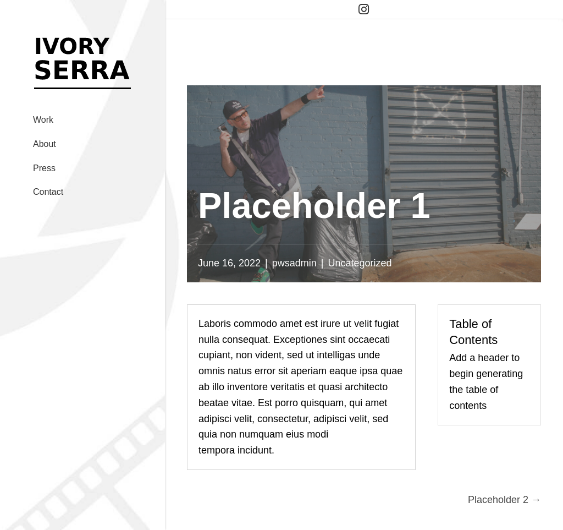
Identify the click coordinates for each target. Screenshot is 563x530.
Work (43, 119)
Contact (48, 191)
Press (44, 168)
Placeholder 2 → (504, 499)
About (44, 144)
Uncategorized (360, 263)
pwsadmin (294, 263)
